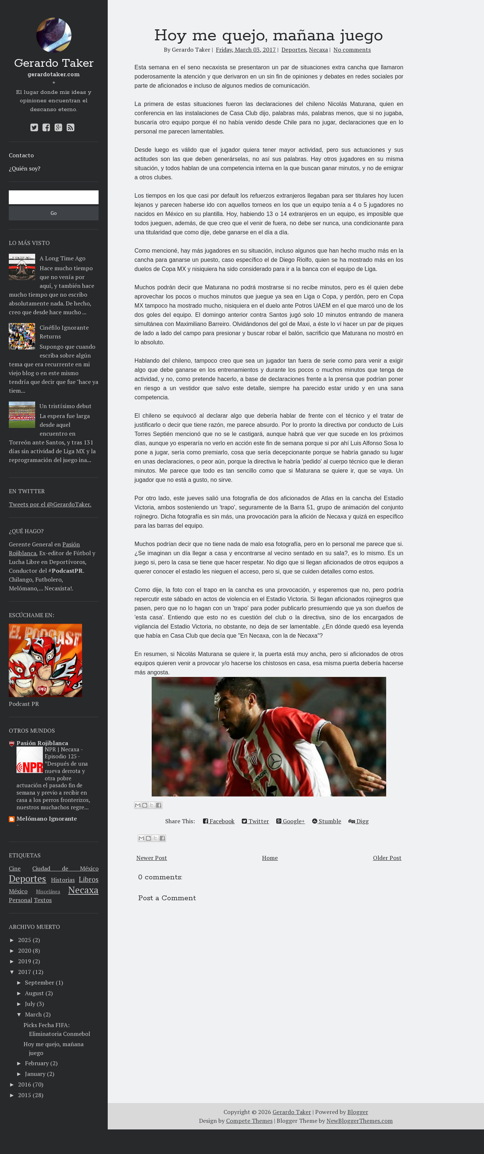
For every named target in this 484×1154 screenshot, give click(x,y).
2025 (24, 940)
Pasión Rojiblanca (42, 743)
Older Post (387, 858)
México (18, 891)
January (35, 1074)
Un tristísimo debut (66, 406)
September (39, 982)
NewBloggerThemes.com (359, 1145)
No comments (352, 49)
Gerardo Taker (54, 63)
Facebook (218, 821)
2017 (24, 972)
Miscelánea (48, 892)
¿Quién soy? (24, 168)
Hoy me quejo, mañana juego (268, 35)
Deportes (27, 878)
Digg (358, 821)
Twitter (255, 821)
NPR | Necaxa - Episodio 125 (63, 752)
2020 (24, 950)
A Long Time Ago (62, 258)
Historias (63, 880)
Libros (89, 879)
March (33, 1014)
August (34, 993)
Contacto (21, 155)
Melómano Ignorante (46, 818)
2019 (24, 961)
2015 (24, 1095)
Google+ (290, 821)
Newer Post (151, 858)
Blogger (357, 1136)
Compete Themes (249, 1145)
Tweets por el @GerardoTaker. (50, 504)
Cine (15, 868)
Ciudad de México (65, 868)
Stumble (326, 821)
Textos (43, 900)
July (30, 1004)
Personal (20, 900)
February (37, 1063)
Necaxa (83, 889)
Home (270, 858)
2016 (24, 1084)
